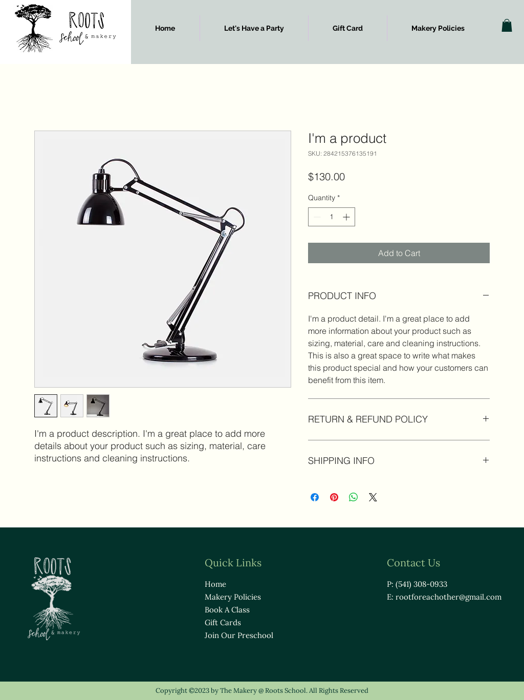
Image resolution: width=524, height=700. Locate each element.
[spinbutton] (331, 217)
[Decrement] (316, 217)
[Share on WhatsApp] (353, 497)
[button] (506, 25)
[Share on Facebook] (315, 497)
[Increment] (347, 217)
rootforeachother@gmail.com (448, 597)
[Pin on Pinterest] (334, 497)
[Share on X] (373, 497)
